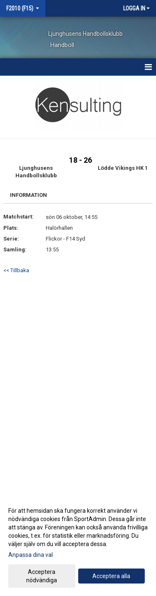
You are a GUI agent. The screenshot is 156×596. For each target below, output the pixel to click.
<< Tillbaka (16, 270)
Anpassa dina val (30, 554)
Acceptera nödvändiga (41, 576)
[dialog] (78, 545)
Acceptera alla (111, 576)
